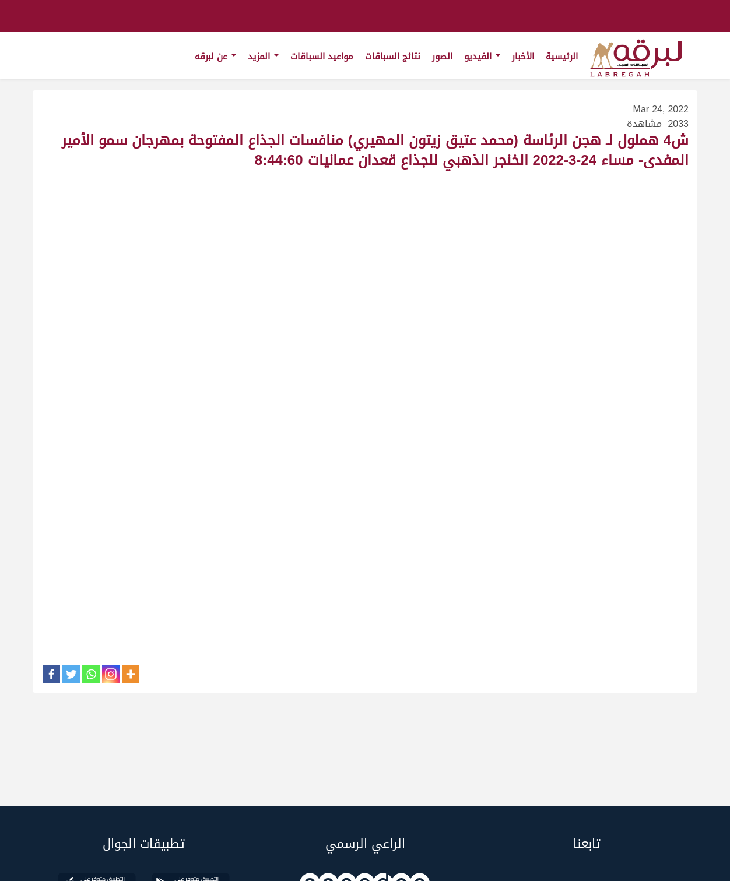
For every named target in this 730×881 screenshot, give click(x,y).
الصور (442, 56)
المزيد (263, 56)
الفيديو (482, 56)
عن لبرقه (215, 56)
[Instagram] (111, 674)
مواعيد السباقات (321, 56)
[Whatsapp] (91, 674)
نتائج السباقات (392, 56)
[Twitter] (71, 674)
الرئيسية (562, 56)
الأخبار (523, 56)
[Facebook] (51, 674)
